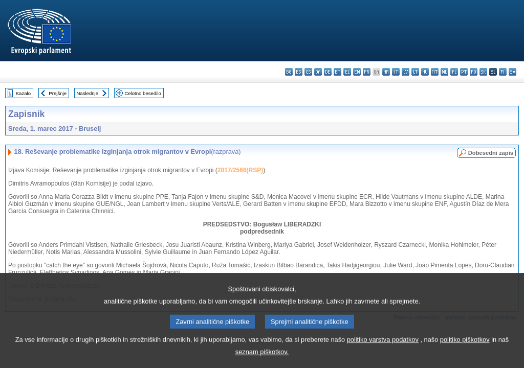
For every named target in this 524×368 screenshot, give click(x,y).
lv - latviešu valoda (405, 72)
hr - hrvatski (386, 72)
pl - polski (454, 72)
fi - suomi (503, 72)
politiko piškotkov (465, 350)
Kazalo (23, 93)
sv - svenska (512, 72)
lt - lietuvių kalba (415, 72)
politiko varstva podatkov (383, 350)
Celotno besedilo (142, 93)
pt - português (464, 72)
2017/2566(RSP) (240, 170)
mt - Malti (435, 72)
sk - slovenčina (483, 72)
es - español (298, 72)
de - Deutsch (328, 72)
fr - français (366, 72)
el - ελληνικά (347, 72)
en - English (357, 72)
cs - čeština (308, 72)
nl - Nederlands (444, 72)
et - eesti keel (337, 72)
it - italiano (396, 72)
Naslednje (87, 93)
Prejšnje (58, 93)
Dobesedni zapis (490, 153)
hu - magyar (425, 72)
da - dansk (318, 72)
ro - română (473, 72)
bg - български (289, 72)
